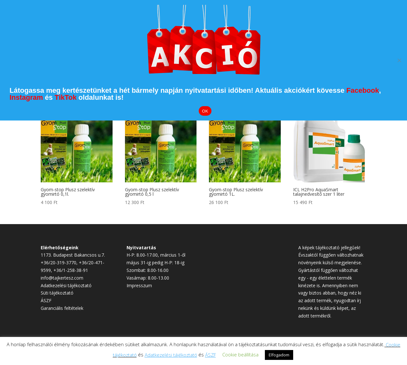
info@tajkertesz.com (62, 278)
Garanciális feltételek (62, 308)
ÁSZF (46, 300)
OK (205, 111)
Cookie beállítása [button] (240, 354)
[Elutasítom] (399, 60)
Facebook (362, 90)
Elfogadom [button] (279, 355)
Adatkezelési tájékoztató (66, 285)
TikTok (66, 97)
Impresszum (139, 285)
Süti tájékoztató (57, 293)
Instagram (26, 97)
